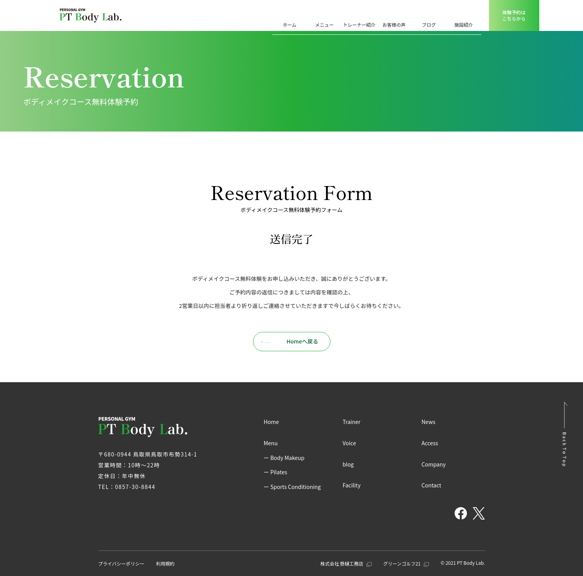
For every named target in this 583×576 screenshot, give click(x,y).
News (429, 422)
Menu (271, 443)
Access (430, 443)
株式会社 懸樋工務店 (345, 563)
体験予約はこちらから (513, 15)
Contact (431, 485)
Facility (352, 485)
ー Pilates (275, 472)
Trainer (352, 422)
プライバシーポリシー (121, 563)
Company (434, 464)
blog (348, 464)
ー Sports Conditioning (292, 487)
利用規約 (165, 563)
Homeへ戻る (289, 341)
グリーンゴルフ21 (406, 563)
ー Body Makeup (284, 457)
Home (271, 422)
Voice (349, 443)
